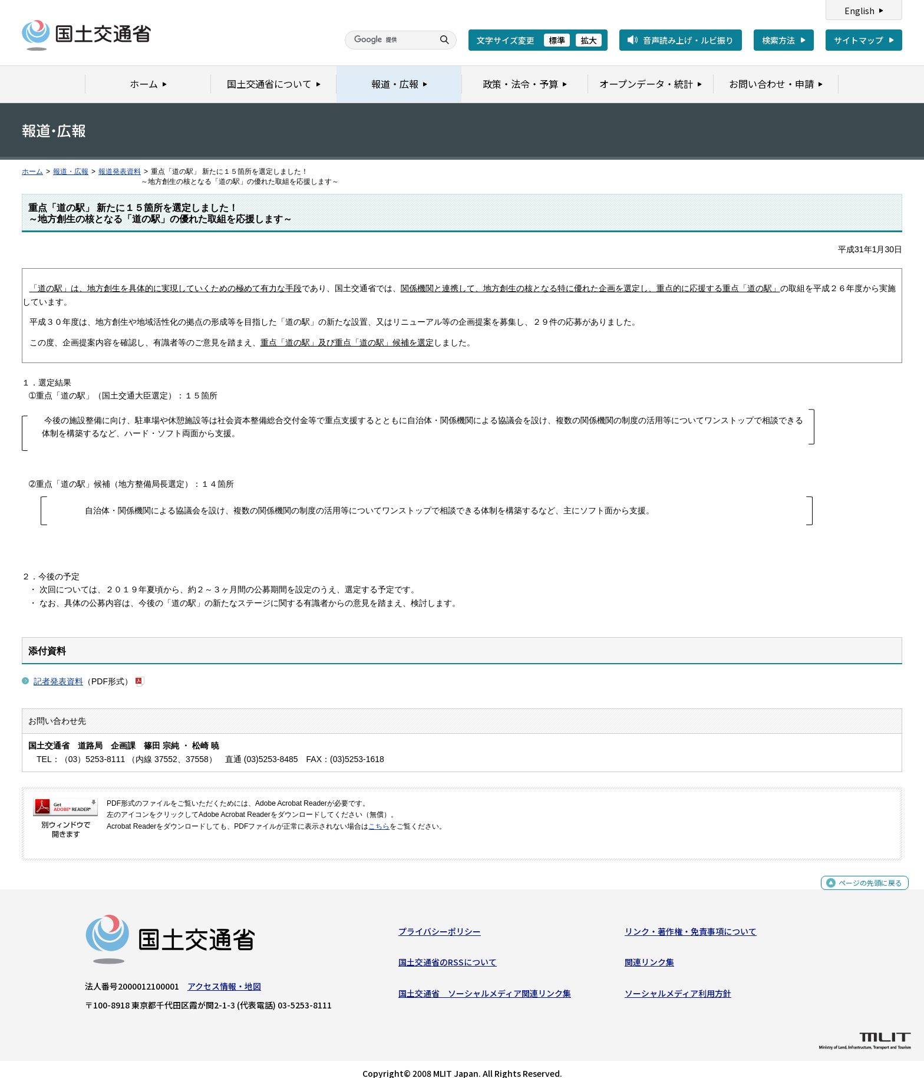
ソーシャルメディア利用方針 (678, 982)
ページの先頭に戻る (865, 878)
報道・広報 (70, 171)
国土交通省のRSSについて (447, 952)
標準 (557, 40)
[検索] (387, 40)
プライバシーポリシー (439, 921)
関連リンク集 (649, 952)
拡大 (588, 40)
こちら (379, 813)
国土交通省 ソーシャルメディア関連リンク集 (484, 982)
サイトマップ (858, 40)
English (859, 11)
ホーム (32, 171)
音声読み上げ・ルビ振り (688, 40)
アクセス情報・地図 (224, 975)
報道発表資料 (119, 171)
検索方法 (778, 40)
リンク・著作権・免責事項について (691, 921)
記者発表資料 (58, 667)
